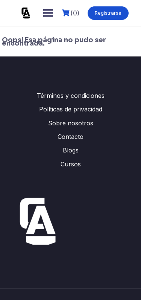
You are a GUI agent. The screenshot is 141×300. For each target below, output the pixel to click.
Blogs (71, 150)
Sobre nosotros (70, 123)
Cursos (71, 164)
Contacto (70, 136)
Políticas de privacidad (70, 109)
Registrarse (108, 13)
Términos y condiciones (71, 95)
